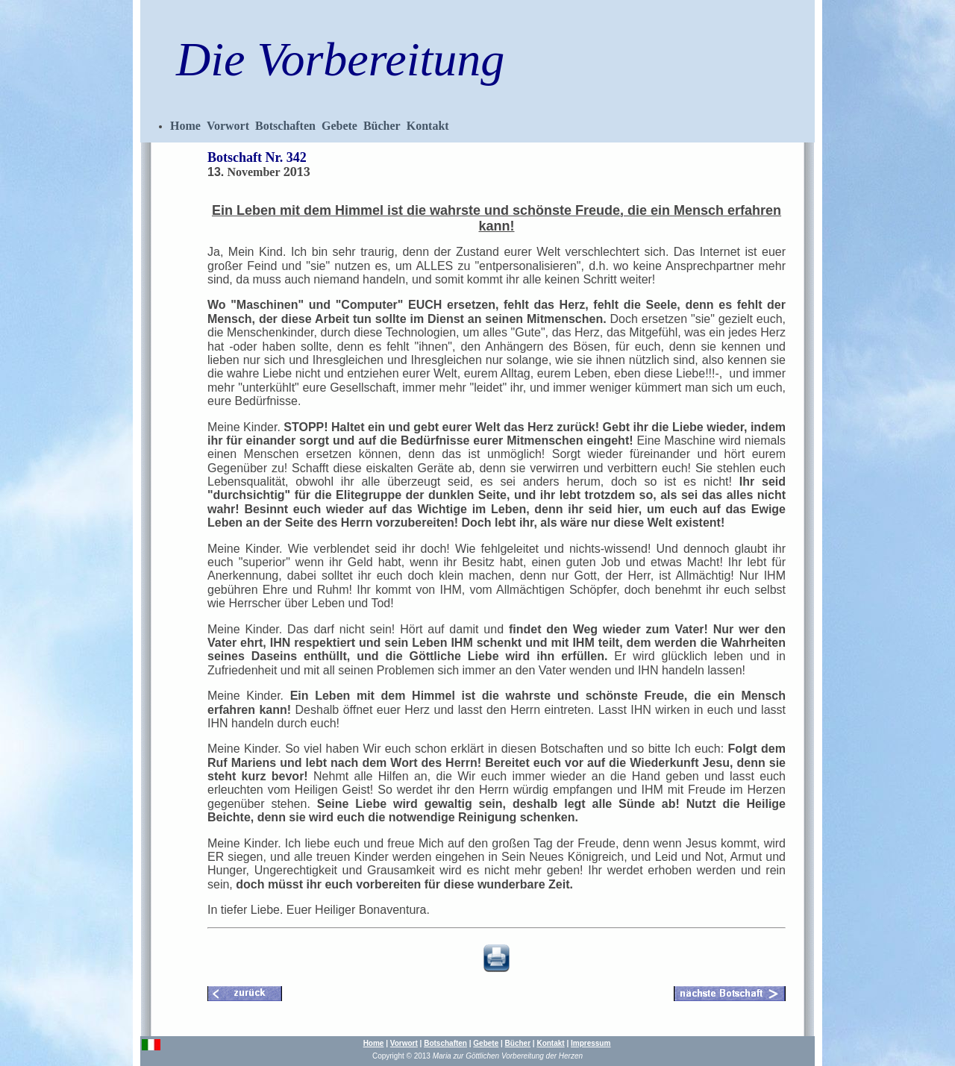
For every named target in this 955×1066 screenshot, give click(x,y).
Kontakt (428, 125)
